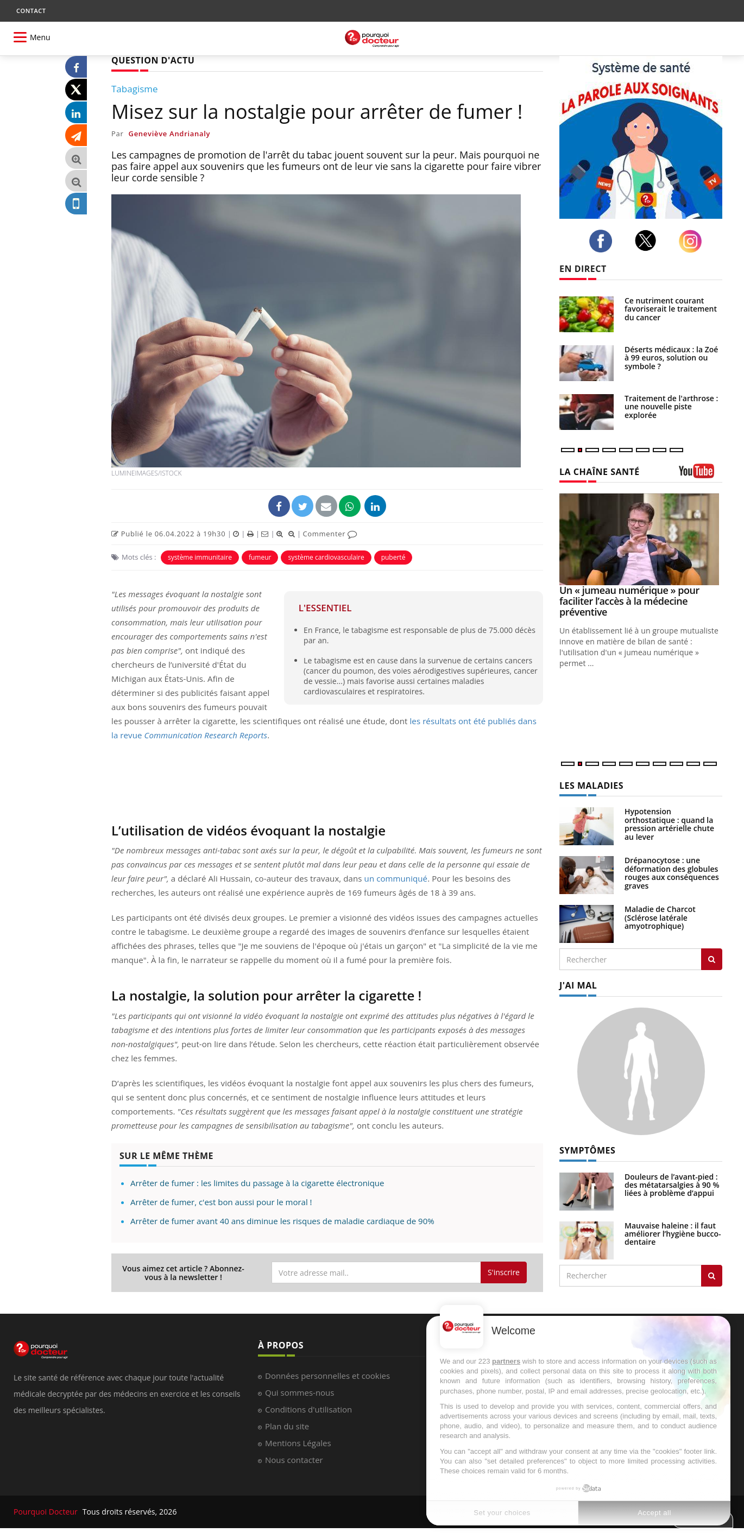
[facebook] (603, 241)
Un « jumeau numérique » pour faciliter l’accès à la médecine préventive (629, 601)
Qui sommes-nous (299, 1392)
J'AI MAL (578, 985)
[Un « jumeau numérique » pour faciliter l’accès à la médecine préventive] (640, 539)
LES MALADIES (591, 785)
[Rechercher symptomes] (711, 1276)
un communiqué (396, 878)
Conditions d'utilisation (308, 1409)
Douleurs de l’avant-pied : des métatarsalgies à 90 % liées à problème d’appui (672, 1185)
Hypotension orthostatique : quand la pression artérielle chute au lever (669, 823)
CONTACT (31, 11)
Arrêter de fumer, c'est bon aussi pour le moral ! (221, 1201)
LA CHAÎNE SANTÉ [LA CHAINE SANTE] (599, 472)
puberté (393, 557)
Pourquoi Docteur (47, 1511)
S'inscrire (504, 1272)
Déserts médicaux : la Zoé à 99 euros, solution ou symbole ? (671, 357)
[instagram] (693, 241)
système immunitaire (200, 557)
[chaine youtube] (700, 474)
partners (506, 1361)
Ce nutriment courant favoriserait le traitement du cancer (671, 308)
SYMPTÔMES (587, 1150)
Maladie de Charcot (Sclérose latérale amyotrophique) (660, 917)
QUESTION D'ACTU (152, 60)
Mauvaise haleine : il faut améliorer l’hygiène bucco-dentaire (673, 1233)
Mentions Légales (298, 1442)
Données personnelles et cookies (327, 1375)
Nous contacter (294, 1459)
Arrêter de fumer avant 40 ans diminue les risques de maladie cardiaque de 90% (282, 1220)
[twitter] (648, 240)
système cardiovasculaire (326, 557)
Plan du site (287, 1426)
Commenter (329, 534)
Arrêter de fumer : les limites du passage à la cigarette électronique (257, 1182)
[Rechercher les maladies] (711, 959)
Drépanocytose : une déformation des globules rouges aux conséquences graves (672, 872)
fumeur (260, 557)
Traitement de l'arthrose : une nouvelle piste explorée (671, 406)
